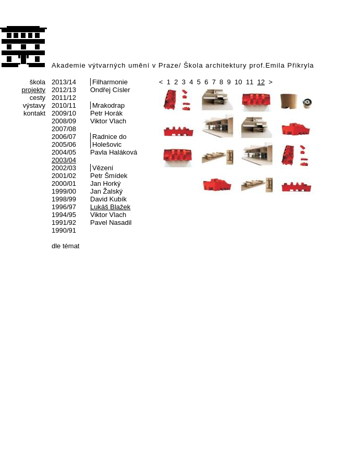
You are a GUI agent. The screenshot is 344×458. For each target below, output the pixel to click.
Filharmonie (110, 82)
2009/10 (64, 113)
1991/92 (64, 222)
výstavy (34, 105)
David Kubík (108, 199)
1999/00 (64, 191)
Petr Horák (106, 113)
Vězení (102, 168)
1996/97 (64, 207)
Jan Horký (105, 183)
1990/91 (64, 230)
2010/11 (64, 105)
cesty (37, 97)
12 (260, 82)
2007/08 (64, 129)
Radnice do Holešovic (109, 140)
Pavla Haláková (113, 152)
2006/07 (64, 137)
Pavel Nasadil (111, 222)
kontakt (34, 113)
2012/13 (64, 90)
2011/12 (64, 97)
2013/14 (64, 82)
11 (249, 82)
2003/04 (64, 160)
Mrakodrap (108, 105)
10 (238, 82)
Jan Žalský (106, 191)
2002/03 (64, 168)
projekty (33, 90)
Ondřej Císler (110, 90)
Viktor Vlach (108, 121)
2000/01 (64, 183)
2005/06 (64, 144)
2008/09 (64, 121)
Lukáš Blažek (110, 207)
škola (37, 82)
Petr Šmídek (109, 176)
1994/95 (64, 215)
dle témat (65, 246)
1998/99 (64, 199)
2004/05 (64, 152)
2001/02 (64, 176)
